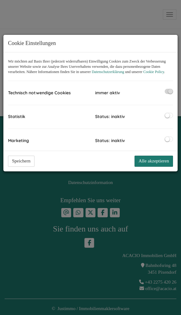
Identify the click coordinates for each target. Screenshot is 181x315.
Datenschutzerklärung (108, 72)
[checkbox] (169, 91)
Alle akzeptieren (154, 160)
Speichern (21, 160)
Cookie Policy (153, 72)
